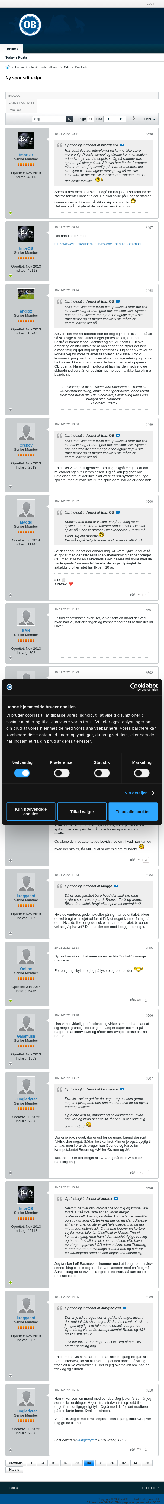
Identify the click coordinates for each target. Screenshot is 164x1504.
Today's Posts (16, 57)
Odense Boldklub (75, 67)
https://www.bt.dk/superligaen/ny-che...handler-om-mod (97, 244)
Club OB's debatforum (44, 67)
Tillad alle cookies (133, 811)
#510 (149, 1390)
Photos (15, 109)
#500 (149, 502)
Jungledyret (26, 1099)
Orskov (26, 445)
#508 (149, 1188)
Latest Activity (21, 102)
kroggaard (26, 896)
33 (77, 1463)
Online (26, 969)
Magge (26, 522)
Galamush (26, 1036)
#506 (149, 1016)
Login (150, 3)
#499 (149, 425)
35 (100, 1463)
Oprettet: (18, 173)
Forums (11, 49)
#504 (149, 875)
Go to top (150, 1488)
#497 (149, 228)
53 (147, 1463)
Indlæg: (20, 177)
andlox (26, 311)
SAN (26, 630)
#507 (149, 1078)
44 (135, 1463)
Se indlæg (122, 145)
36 (112, 1463)
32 (65, 1463)
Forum (19, 67)
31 (54, 1463)
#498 (149, 291)
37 (124, 1463)
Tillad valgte (82, 811)
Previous (16, 1463)
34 (89, 1463)
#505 (149, 948)
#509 (149, 1297)
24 (42, 1463)
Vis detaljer (136, 793)
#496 (149, 134)
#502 (149, 673)
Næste (14, 1469)
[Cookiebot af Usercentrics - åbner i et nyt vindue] (134, 687)
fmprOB (26, 155)
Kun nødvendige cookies (31, 811)
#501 (149, 610)
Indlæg (14, 95)
